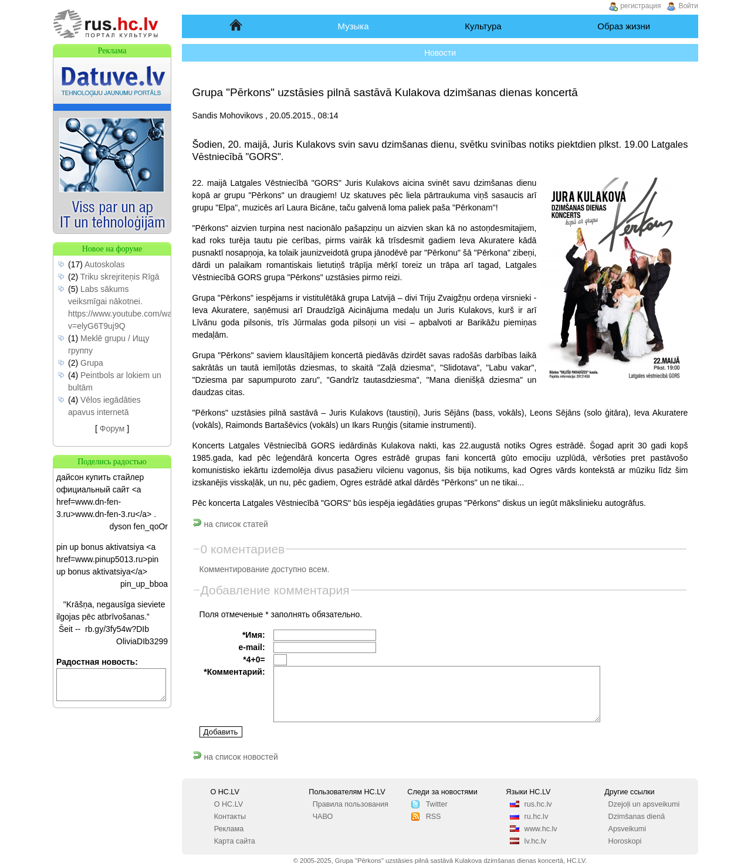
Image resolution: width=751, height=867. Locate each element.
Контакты (230, 816)
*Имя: (253, 635)
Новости (440, 52)
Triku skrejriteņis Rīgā (120, 276)
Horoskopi (625, 841)
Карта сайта (234, 841)
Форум (112, 428)
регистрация (640, 6)
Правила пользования (350, 804)
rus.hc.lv (538, 804)
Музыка (353, 26)
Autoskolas (104, 264)
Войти (688, 6)
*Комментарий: (234, 671)
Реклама (229, 829)
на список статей (230, 524)
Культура (483, 26)
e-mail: (251, 647)
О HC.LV (228, 804)
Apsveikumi (627, 829)
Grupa (91, 363)
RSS (433, 816)
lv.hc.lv (536, 841)
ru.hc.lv (537, 816)
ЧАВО (323, 816)
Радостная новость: (97, 662)
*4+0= (254, 659)
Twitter (437, 804)
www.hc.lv (541, 829)
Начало (236, 26)
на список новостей (235, 756)
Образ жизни (623, 26)
